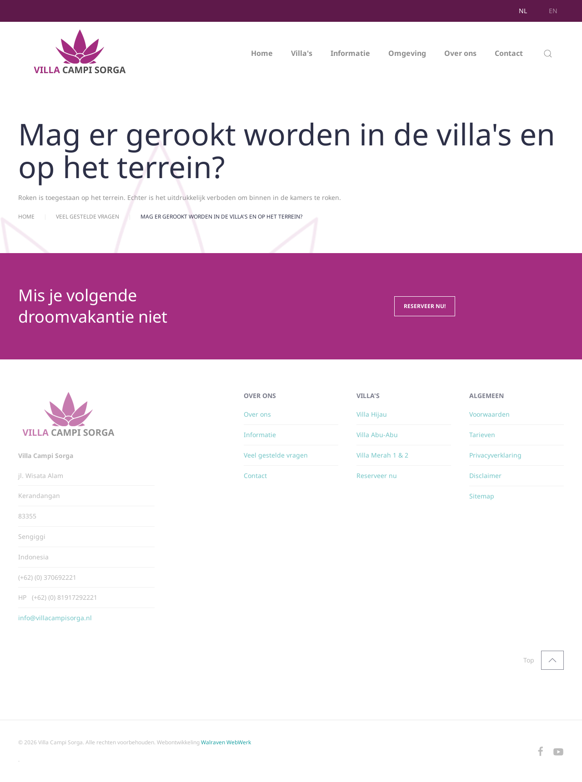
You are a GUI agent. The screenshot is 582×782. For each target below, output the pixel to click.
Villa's (301, 53)
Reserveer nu (376, 475)
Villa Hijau (371, 414)
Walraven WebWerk (226, 742)
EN (553, 10)
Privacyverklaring (495, 455)
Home (262, 53)
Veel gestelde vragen (276, 455)
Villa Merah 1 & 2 (382, 455)
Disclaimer (485, 475)
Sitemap (481, 496)
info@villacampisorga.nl (55, 617)
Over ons (460, 53)
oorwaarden (491, 414)
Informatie (350, 53)
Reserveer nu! (425, 306)
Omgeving (407, 53)
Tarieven (482, 434)
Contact (509, 53)
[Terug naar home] (80, 54)
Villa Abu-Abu (377, 434)
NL (523, 10)
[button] (548, 53)
